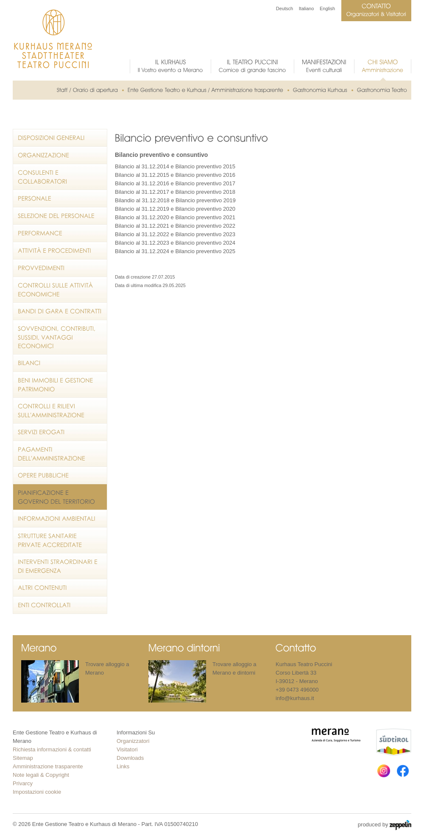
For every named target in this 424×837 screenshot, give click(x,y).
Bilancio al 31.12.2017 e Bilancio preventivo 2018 (175, 192)
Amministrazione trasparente (48, 766)
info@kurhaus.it (295, 698)
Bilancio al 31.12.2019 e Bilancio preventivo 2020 (175, 209)
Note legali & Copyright (41, 775)
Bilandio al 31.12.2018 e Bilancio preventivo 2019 (175, 200)
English (327, 8)
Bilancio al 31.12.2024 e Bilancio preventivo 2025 (175, 251)
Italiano (306, 8)
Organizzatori (133, 741)
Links (123, 766)
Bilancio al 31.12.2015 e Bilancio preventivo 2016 (175, 175)
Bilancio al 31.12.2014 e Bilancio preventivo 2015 (175, 166)
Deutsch (284, 8)
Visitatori (127, 749)
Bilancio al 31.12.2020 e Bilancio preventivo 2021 (175, 217)
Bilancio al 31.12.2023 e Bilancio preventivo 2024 (175, 243)
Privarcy (23, 783)
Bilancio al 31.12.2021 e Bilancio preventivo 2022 (175, 226)
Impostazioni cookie (37, 792)
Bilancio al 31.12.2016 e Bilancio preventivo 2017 (175, 183)
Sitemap (23, 758)
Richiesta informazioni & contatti (52, 749)
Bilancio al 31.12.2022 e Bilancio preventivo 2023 (175, 234)
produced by (384, 825)
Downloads (130, 758)
